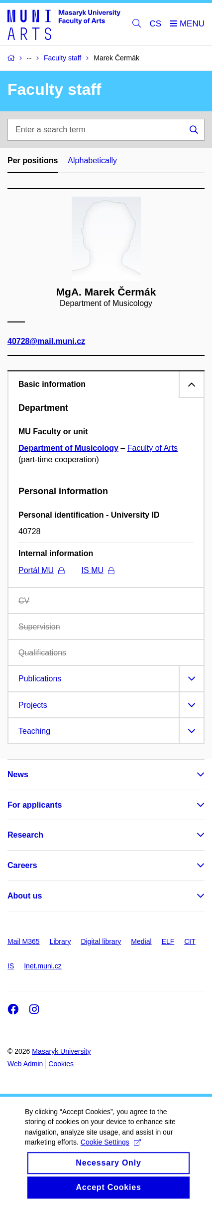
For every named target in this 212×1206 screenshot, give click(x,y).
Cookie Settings (111, 1151)
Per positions (32, 160)
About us (24, 896)
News (17, 774)
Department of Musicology (68, 448)
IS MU (98, 570)
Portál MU (41, 570)
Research (25, 835)
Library (60, 941)
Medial (141, 941)
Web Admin (25, 1064)
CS (156, 23)
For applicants (34, 805)
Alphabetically (92, 160)
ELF (168, 941)
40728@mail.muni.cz (46, 341)
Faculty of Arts (152, 448)
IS (10, 966)
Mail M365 (23, 941)
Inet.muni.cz (42, 966)
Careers (22, 865)
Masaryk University (61, 1051)
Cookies (61, 1064)
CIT (190, 941)
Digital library (101, 941)
